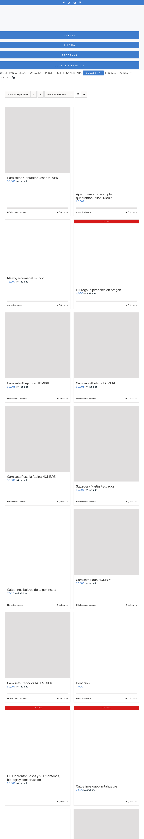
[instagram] (80, 3)
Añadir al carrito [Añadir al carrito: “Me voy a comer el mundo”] (16, 305)
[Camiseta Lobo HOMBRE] (106, 542)
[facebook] (64, 3)
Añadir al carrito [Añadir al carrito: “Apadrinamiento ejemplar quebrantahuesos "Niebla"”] (85, 212)
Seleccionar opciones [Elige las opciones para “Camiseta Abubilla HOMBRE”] (87, 398)
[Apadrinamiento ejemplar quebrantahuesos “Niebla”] (106, 148)
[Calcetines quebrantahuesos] (106, 743)
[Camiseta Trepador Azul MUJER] (37, 645)
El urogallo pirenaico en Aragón (98, 290)
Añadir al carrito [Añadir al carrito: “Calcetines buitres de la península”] (16, 605)
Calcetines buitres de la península (31, 590)
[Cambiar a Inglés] (21, 77)
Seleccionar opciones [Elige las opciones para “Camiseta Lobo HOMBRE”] (87, 605)
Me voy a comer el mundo (25, 278)
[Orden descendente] (41, 94)
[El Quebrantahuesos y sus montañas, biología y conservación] (37, 738)
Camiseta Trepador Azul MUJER (29, 683)
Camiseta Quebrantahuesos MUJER (32, 178)
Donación (83, 683)
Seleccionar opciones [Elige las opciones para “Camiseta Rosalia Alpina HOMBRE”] (18, 501)
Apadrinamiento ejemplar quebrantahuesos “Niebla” (95, 196)
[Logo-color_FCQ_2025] (72, 8)
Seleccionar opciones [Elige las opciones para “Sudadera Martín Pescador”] (87, 501)
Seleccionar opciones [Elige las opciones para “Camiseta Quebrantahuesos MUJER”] (18, 212)
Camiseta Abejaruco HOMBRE (28, 383)
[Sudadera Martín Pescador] (106, 444)
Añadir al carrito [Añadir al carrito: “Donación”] (85, 698)
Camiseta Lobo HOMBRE (94, 580)
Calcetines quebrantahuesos (96, 786)
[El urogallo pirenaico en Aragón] (106, 252)
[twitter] (69, 3)
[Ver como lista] (84, 94)
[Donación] (106, 645)
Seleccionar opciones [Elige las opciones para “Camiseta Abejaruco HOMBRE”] (18, 398)
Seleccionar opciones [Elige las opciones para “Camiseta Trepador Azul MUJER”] (18, 698)
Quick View (63, 212)
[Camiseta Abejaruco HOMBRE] (37, 345)
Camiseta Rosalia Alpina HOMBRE (31, 477)
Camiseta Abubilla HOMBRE (96, 383)
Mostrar (56, 94)
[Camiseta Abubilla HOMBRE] (106, 345)
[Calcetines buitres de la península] (37, 547)
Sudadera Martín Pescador (95, 486)
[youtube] (75, 3)
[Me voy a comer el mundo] (37, 246)
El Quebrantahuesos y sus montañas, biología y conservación (33, 778)
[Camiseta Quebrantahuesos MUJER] (37, 140)
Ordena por (17, 94)
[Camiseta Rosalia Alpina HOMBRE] (37, 439)
